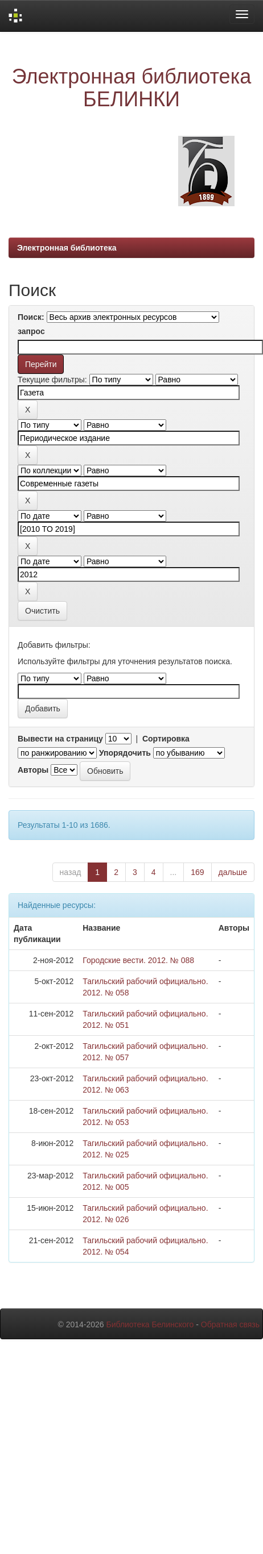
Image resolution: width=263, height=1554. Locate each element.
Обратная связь (230, 1324)
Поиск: (31, 317)
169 (197, 872)
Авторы (33, 769)
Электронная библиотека (67, 247)
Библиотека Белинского (150, 1324)
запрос (31, 331)
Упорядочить (125, 752)
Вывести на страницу (60, 738)
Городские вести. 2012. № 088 (138, 960)
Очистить (42, 610)
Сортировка (166, 738)
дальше (233, 872)
